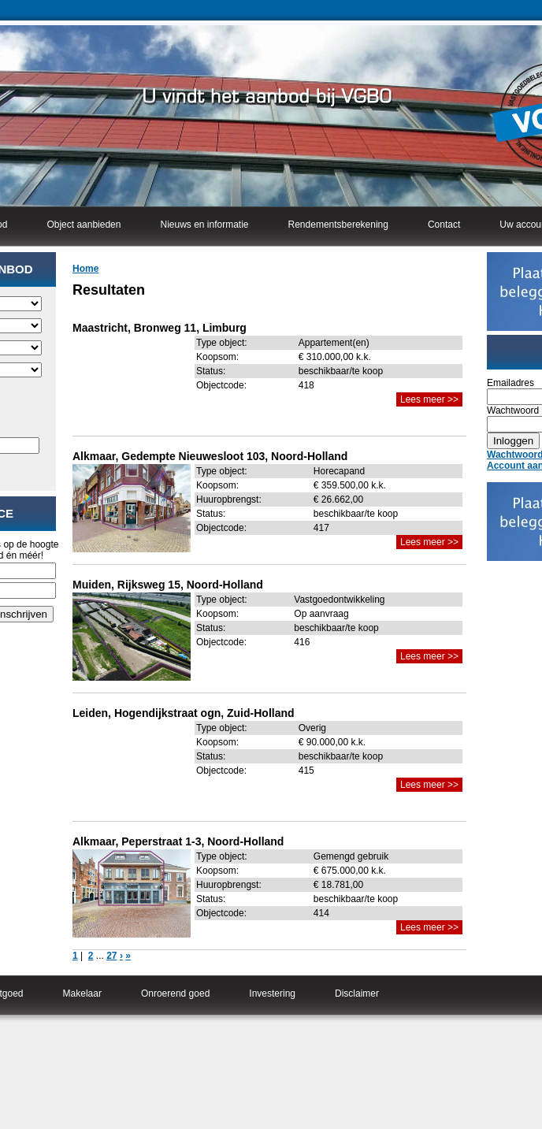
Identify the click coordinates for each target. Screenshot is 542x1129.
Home (85, 268)
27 (111, 955)
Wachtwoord (513, 410)
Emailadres (510, 382)
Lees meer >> (429, 399)
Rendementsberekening (338, 224)
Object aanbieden (83, 224)
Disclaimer (357, 993)
